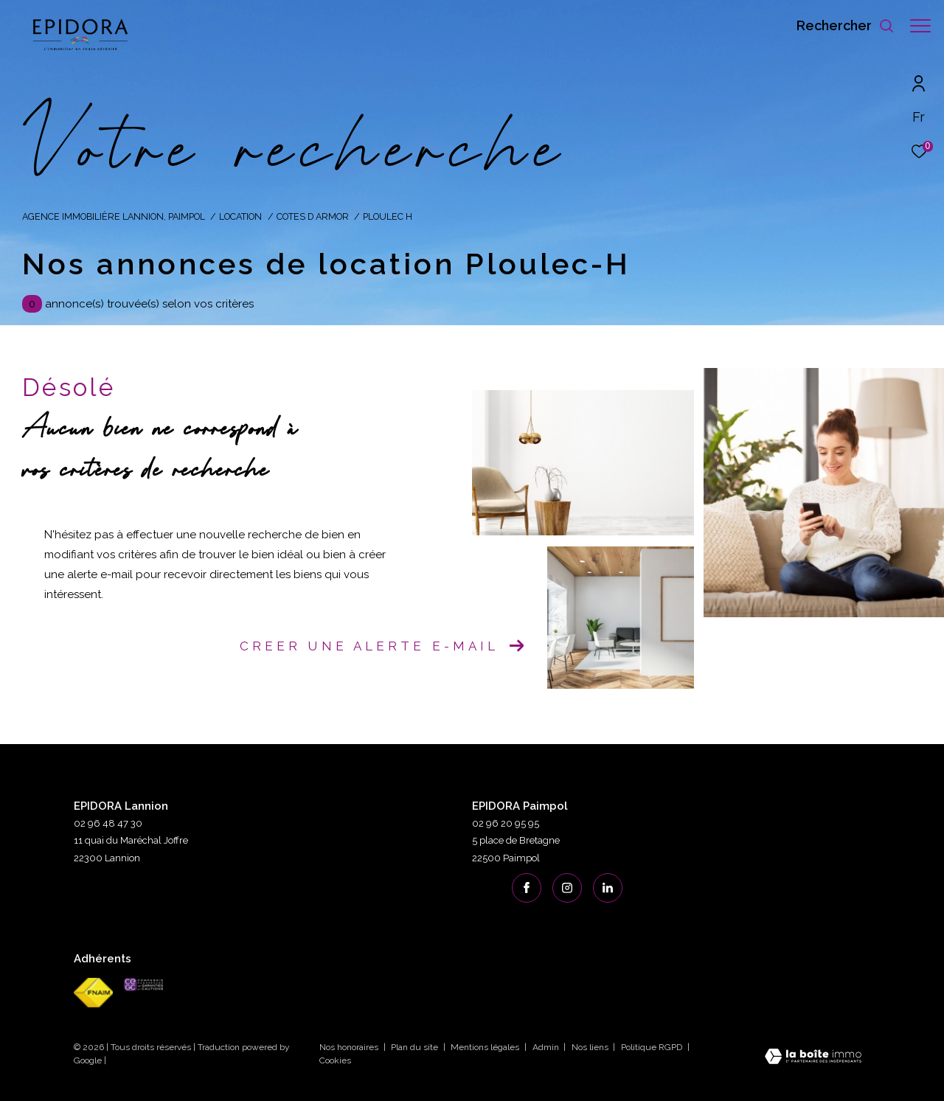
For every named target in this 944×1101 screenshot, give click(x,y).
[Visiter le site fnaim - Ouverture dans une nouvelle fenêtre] (93, 992)
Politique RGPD (651, 1047)
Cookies (335, 1061)
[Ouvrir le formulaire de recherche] (838, 26)
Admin (546, 1047)
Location (240, 216)
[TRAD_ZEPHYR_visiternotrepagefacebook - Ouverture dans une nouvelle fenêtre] (526, 888)
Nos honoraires (350, 1047)
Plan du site (415, 1047)
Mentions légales (486, 1047)
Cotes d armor (313, 216)
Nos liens (591, 1047)
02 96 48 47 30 (108, 823)
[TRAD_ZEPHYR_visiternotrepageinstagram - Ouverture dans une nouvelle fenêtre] (567, 888)
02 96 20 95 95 (505, 823)
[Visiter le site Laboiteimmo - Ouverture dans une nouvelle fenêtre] (813, 1058)
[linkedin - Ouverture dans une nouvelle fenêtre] (607, 888)
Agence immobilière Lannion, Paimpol (113, 216)
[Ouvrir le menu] (920, 26)
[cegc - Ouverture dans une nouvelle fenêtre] (143, 984)
